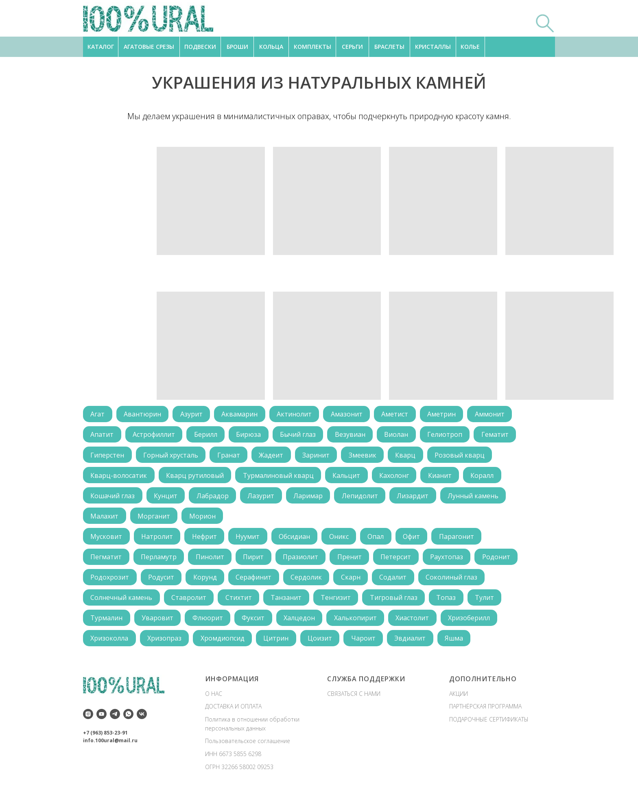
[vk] (142, 718)
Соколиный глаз (455, 580)
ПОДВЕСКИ (200, 46)
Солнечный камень (122, 601)
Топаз (449, 601)
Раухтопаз (450, 559)
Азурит (192, 414)
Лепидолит (363, 497)
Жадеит (273, 455)
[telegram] (115, 718)
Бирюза (250, 435)
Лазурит (262, 497)
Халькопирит (358, 621)
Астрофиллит (154, 435)
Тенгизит (338, 601)
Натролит (158, 538)
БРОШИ (237, 46)
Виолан (400, 435)
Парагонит (461, 538)
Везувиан (353, 435)
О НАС (213, 698)
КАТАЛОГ (100, 46)
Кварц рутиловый (196, 476)
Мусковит (106, 538)
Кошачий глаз (113, 497)
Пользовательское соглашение (247, 745)
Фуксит (255, 621)
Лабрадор (214, 497)
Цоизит (322, 642)
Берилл (206, 435)
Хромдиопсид (224, 642)
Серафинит (255, 580)
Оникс (342, 538)
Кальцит (348, 476)
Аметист (398, 414)
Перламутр (159, 559)
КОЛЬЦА (271, 46)
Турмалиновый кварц (279, 476)
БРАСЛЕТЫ (389, 46)
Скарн (353, 580)
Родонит (501, 559)
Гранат (229, 455)
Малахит (105, 518)
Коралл (485, 476)
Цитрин (278, 642)
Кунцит (166, 497)
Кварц (409, 455)
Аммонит (494, 414)
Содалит (396, 580)
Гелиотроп (448, 435)
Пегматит (106, 559)
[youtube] (101, 718)
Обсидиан (296, 538)
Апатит (102, 435)
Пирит (255, 559)
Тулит (488, 601)
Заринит (318, 455)
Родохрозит (110, 580)
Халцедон (301, 621)
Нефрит (205, 538)
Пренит (352, 559)
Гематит (499, 435)
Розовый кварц (464, 455)
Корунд (206, 580)
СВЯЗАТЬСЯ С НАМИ (353, 698)
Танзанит (288, 601)
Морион (203, 518)
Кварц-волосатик (119, 476)
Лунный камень (477, 497)
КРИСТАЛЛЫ (433, 46)
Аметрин (445, 414)
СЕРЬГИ (352, 46)
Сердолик (308, 580)
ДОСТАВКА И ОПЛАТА (233, 711)
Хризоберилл (473, 621)
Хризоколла (110, 642)
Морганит (154, 518)
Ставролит (189, 601)
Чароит (366, 642)
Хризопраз (165, 642)
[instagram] (88, 718)
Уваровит (158, 621)
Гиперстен (108, 455)
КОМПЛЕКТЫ (312, 46)
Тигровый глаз (396, 601)
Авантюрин (143, 414)
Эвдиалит (413, 642)
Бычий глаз (300, 435)
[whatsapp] (128, 718)
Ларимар (310, 497)
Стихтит (240, 601)
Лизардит (416, 497)
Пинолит (211, 559)
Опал (379, 538)
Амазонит (349, 414)
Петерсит (399, 559)
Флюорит (209, 621)
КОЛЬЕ (470, 46)
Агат (98, 414)
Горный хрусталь (171, 455)
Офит (415, 538)
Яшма (458, 642)
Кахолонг (396, 476)
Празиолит (303, 559)
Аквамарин (241, 414)
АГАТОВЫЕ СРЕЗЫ (149, 46)
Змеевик (365, 455)
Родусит (162, 580)
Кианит (442, 476)
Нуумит (250, 538)
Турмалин (107, 621)
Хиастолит (416, 621)
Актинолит (296, 414)
